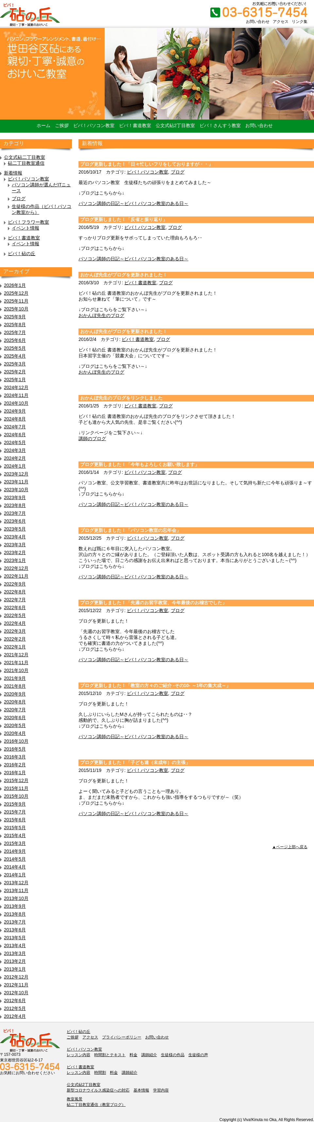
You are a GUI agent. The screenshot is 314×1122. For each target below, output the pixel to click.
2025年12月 (16, 293)
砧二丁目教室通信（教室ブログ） (96, 1104)
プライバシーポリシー (121, 1037)
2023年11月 (16, 481)
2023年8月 (15, 505)
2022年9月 (15, 584)
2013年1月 (15, 969)
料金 (133, 1055)
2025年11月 (16, 301)
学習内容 (161, 1090)
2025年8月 (15, 324)
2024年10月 (16, 403)
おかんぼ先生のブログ (101, 315)
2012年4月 (15, 1016)
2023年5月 (15, 529)
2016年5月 (15, 749)
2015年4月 (15, 835)
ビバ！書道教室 (135, 125)
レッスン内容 (78, 1055)
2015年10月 (16, 796)
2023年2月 (15, 552)
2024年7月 (15, 426)
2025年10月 (16, 308)
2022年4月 (15, 623)
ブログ (19, 198)
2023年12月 (16, 474)
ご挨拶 (62, 125)
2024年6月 (15, 434)
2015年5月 (15, 827)
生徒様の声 (198, 1055)
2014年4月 (15, 867)
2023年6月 (15, 521)
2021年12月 (16, 654)
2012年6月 (15, 1000)
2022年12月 (16, 568)
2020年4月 (15, 733)
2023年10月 (16, 489)
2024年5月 (15, 442)
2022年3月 (15, 631)
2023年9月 (15, 497)
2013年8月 (15, 914)
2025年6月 (15, 340)
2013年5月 (15, 937)
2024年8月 (15, 418)
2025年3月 (15, 363)
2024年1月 (15, 466)
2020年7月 (15, 709)
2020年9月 (15, 694)
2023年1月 (15, 560)
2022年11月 (16, 576)
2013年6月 (15, 929)
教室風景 (74, 1099)
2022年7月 (15, 599)
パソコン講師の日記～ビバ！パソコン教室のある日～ (133, 203)
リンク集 (299, 21)
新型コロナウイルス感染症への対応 (98, 1090)
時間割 (100, 1072)
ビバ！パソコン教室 (93, 125)
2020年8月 (15, 701)
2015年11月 (16, 788)
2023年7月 (15, 513)
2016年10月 (16, 741)
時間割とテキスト (110, 1055)
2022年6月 (15, 607)
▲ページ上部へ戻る (289, 847)
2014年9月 (15, 851)
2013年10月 (16, 898)
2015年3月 (15, 843)
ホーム (43, 125)
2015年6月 (15, 819)
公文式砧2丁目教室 (175, 125)
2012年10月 (16, 992)
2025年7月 (15, 332)
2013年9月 (15, 906)
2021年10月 (16, 670)
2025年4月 (15, 356)
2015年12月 (16, 780)
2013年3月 (15, 953)
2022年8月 (15, 591)
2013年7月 (15, 922)
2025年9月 (15, 316)
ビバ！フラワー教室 (28, 222)
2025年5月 (15, 348)
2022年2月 (15, 639)
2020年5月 (15, 725)
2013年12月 (16, 882)
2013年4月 (15, 945)
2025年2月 (15, 371)
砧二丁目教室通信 (26, 163)
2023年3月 (15, 544)
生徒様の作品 (172, 1055)
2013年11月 (16, 890)
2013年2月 (15, 961)
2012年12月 (16, 977)
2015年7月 (15, 811)
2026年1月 (15, 285)
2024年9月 (15, 411)
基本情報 (141, 1090)
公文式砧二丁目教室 (24, 157)
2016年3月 (15, 756)
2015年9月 (15, 804)
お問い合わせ (258, 21)
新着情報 (13, 173)
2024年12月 (16, 387)
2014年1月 (15, 874)
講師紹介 (149, 1055)
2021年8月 (15, 686)
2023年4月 (15, 536)
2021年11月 (16, 662)
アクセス (280, 21)
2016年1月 (15, 772)
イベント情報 (25, 228)
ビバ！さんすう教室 (220, 125)
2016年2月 (15, 764)
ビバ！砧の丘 (21, 253)
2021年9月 (15, 678)
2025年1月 (15, 379)
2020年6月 (15, 717)
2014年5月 (15, 859)
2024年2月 (15, 458)
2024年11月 (16, 395)
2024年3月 (15, 450)
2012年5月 (15, 1008)
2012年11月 (16, 984)
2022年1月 (15, 646)
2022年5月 (15, 615)
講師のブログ (92, 438)
